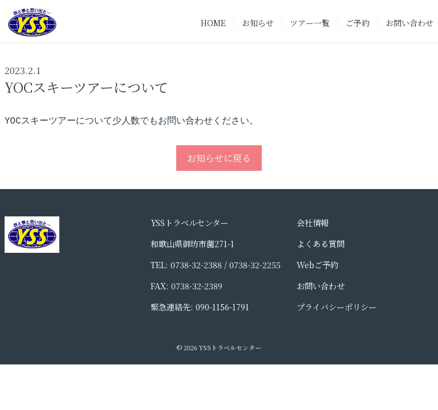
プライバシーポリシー (336, 308)
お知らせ (258, 22)
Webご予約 (317, 266)
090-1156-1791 (222, 308)
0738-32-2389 (196, 287)
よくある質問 (320, 245)
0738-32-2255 (255, 266)
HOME (213, 22)
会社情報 (312, 223)
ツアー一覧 (310, 22)
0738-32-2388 (196, 266)
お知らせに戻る (219, 159)
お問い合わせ (409, 22)
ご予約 (358, 22)
